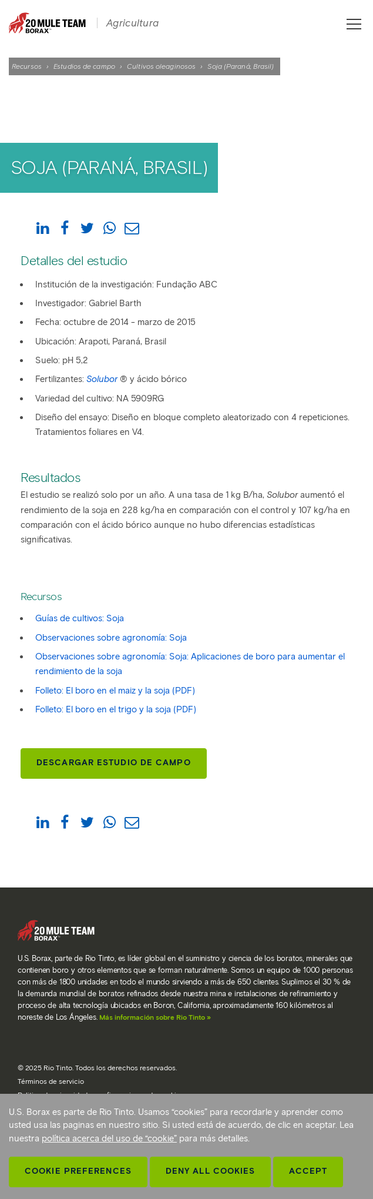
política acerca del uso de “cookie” (109, 1138)
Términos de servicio (51, 1081)
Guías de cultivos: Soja (79, 618)
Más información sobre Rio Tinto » (155, 1017)
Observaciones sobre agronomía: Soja (111, 637)
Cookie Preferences (78, 1171)
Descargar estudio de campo (113, 763)
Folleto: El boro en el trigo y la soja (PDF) (115, 709)
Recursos (27, 66)
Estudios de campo (84, 66)
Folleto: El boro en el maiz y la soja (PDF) (115, 690)
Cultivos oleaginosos (161, 66)
